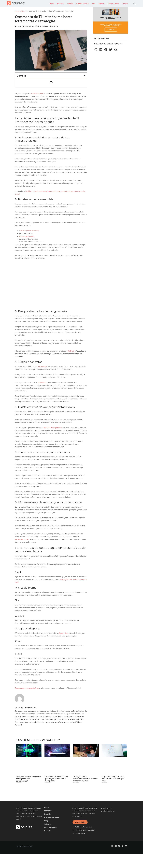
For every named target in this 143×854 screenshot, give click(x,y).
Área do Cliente (113, 3)
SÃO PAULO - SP (109, 811)
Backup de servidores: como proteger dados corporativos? (28, 779)
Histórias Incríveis (82, 3)
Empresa (60, 3)
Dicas (23, 11)
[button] (134, 4)
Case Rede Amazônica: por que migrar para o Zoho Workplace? (56, 778)
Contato (125, 3)
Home (52, 3)
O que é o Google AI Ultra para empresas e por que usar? (113, 778)
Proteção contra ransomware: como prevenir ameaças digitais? (85, 778)
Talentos (101, 3)
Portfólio (70, 3)
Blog (93, 3)
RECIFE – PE (107, 808)
